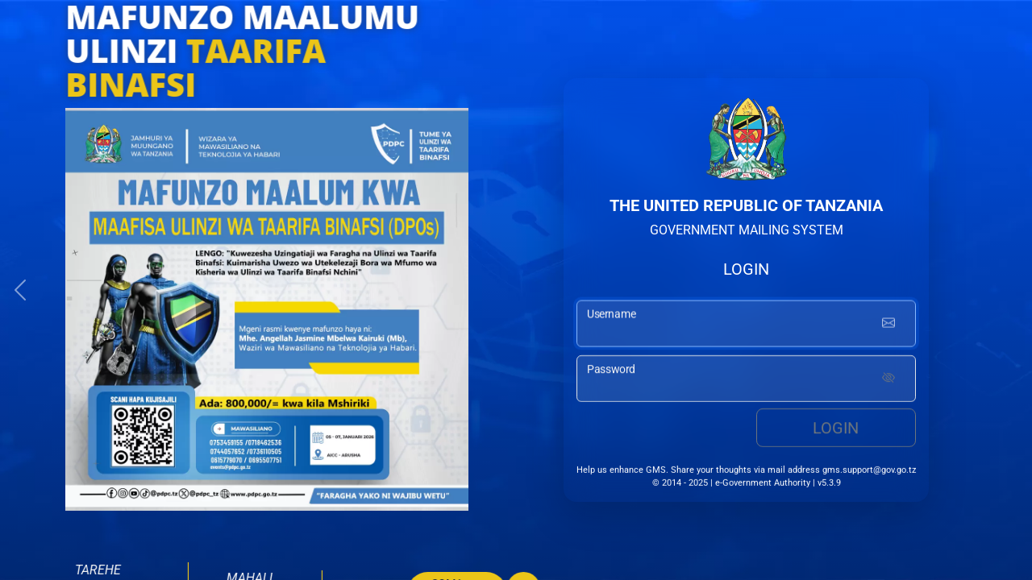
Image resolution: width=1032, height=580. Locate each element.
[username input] (746, 325)
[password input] (746, 381)
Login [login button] (836, 430)
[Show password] (888, 381)
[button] (20, 290)
